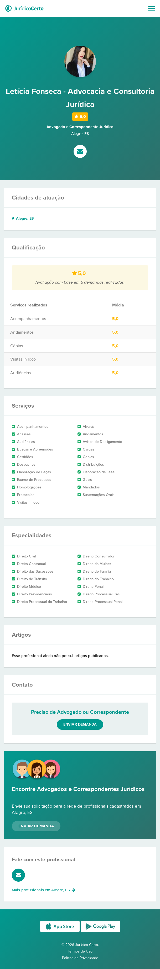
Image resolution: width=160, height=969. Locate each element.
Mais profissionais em (44, 890)
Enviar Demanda (36, 826)
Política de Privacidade (80, 958)
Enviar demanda (80, 724)
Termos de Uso (80, 951)
